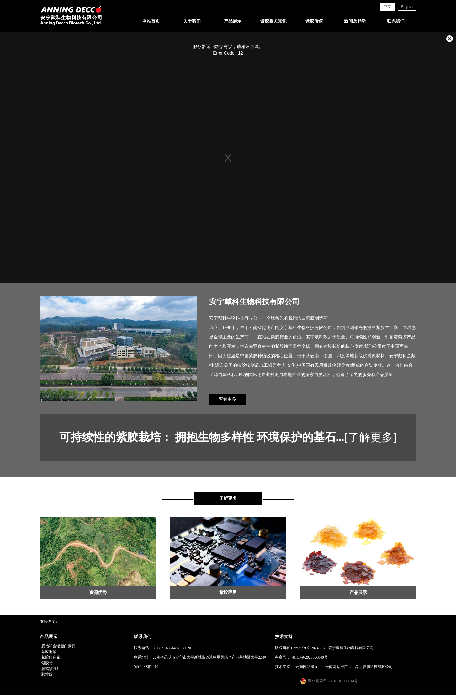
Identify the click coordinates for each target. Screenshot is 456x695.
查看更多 (227, 399)
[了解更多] (370, 437)
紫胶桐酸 (48, 651)
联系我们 (396, 21)
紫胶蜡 (47, 663)
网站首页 (151, 21)
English (407, 6)
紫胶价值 (314, 21)
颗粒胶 (47, 674)
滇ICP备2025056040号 (310, 657)
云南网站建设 (306, 667)
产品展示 (232, 21)
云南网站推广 (336, 667)
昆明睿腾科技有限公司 (374, 667)
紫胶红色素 (50, 657)
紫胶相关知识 (273, 21)
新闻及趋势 (355, 21)
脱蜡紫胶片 (50, 668)
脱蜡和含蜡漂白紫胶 (58, 646)
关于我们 (192, 21)
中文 (387, 6)
